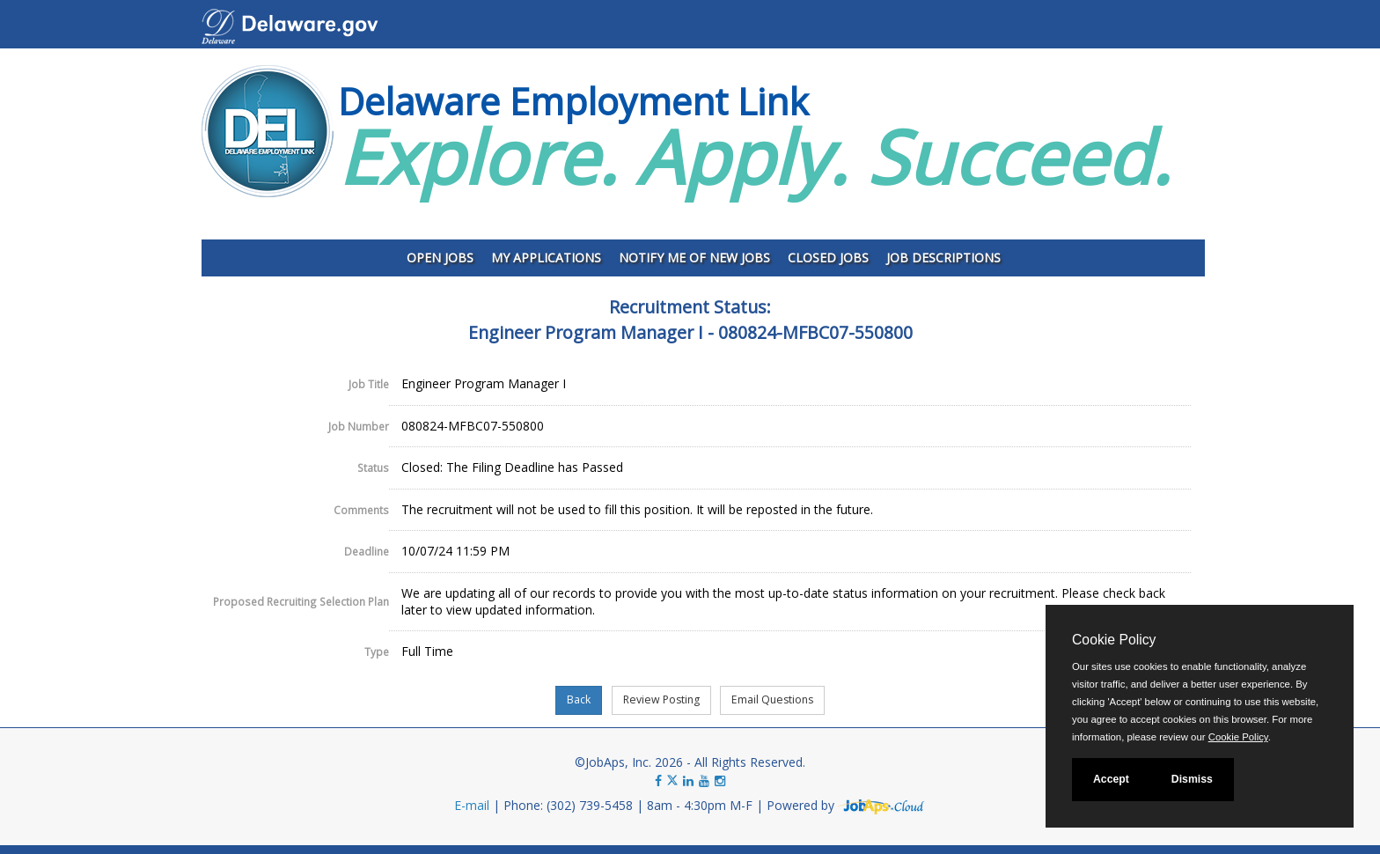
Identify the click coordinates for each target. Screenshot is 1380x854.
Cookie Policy (1114, 639)
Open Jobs (440, 257)
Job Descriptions (943, 257)
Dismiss (1192, 779)
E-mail (471, 805)
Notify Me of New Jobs (694, 257)
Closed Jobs (828, 257)
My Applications (546, 257)
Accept (1111, 779)
